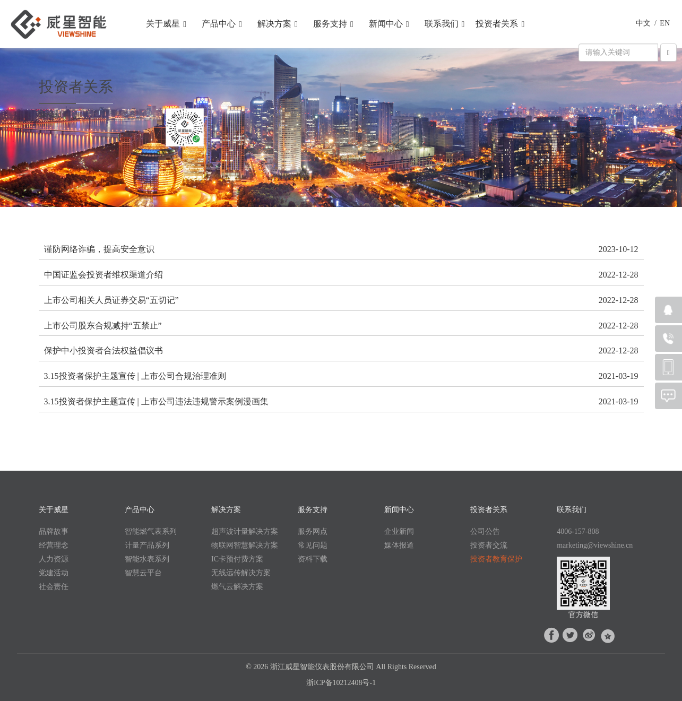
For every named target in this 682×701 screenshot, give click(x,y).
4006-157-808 (578, 531)
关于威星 (166, 24)
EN (665, 23)
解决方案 (277, 24)
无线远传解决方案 (241, 573)
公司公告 (485, 531)
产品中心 (222, 24)
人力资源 (53, 559)
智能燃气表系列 (151, 531)
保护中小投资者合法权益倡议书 (103, 350)
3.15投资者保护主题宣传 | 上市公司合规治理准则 (135, 375)
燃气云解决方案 (237, 587)
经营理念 (53, 545)
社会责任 (53, 587)
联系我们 (445, 24)
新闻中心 (389, 24)
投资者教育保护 (496, 559)
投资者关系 (500, 24)
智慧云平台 (143, 573)
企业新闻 (399, 531)
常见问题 (312, 545)
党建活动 (53, 573)
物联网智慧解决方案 (244, 545)
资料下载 (312, 559)
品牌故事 (53, 531)
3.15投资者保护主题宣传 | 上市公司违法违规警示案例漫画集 (156, 401)
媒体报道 (399, 545)
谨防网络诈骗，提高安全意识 (99, 249)
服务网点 (312, 531)
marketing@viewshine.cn (595, 545)
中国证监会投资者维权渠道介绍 (103, 274)
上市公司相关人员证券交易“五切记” (111, 300)
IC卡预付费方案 (237, 559)
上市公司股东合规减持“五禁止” (103, 325)
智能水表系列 (147, 559)
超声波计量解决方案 (244, 531)
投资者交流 (488, 545)
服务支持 (333, 24)
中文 (643, 23)
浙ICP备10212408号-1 (341, 683)
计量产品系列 (147, 545)
